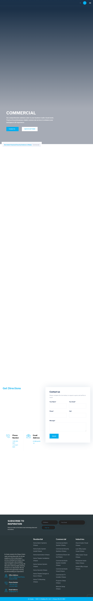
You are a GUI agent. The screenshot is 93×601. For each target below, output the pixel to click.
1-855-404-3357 (13, 584)
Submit (54, 436)
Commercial (61, 539)
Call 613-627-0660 (29, 129)
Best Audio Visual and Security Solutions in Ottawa (18, 144)
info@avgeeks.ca (13, 591)
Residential (38, 539)
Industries (80, 539)
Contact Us (12, 129)
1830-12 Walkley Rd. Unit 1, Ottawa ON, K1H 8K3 (50, 599)
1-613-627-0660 (13, 586)
